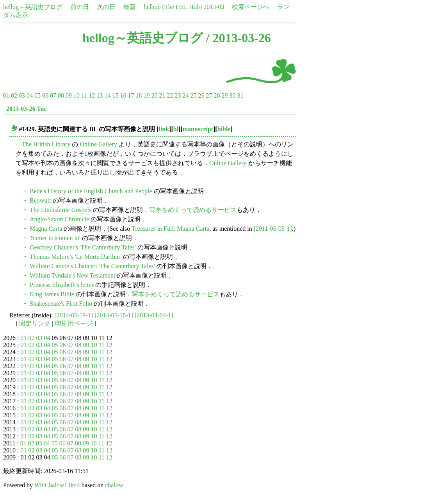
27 (209, 95)
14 (107, 95)
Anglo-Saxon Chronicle (59, 219)
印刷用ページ (74, 323)
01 (6, 95)
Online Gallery (98, 144)
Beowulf (40, 200)
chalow (114, 485)
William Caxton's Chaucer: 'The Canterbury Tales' (92, 266)
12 (92, 95)
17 (131, 95)
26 (201, 95)
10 (76, 95)
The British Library (46, 144)
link (163, 129)
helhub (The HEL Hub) (173, 7)
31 (240, 95)
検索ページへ (250, 7)
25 (193, 95)
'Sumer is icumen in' (55, 238)
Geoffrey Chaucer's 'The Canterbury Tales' (83, 247)
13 (99, 95)
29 (224, 95)
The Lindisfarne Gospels (60, 210)
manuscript (198, 129)
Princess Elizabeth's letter (62, 284)
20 (154, 95)
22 (170, 95)
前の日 (79, 7)
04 (30, 95)
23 (177, 95)
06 (45, 95)
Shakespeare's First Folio (61, 303)
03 (22, 95)
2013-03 (213, 7)
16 (123, 95)
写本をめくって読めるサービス (193, 210)
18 (138, 95)
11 (84, 95)
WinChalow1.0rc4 (57, 485)
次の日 (106, 7)
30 (232, 95)
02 (14, 95)
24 (185, 95)
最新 (129, 7)
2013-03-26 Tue (26, 108)
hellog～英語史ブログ (32, 7)
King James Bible (52, 294)
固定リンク (34, 323)
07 (53, 95)
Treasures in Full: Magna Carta (170, 228)
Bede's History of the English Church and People (91, 191)
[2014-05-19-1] (74, 315)
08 (61, 95)
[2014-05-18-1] (113, 315)
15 (115, 95)
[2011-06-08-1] (273, 228)
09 (69, 95)
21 (162, 95)
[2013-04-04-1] (154, 315)
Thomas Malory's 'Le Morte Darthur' (75, 256)
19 (146, 95)
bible (224, 129)
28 (217, 95)
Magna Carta (46, 228)
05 (37, 95)
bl (175, 129)
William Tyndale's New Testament (72, 275)
